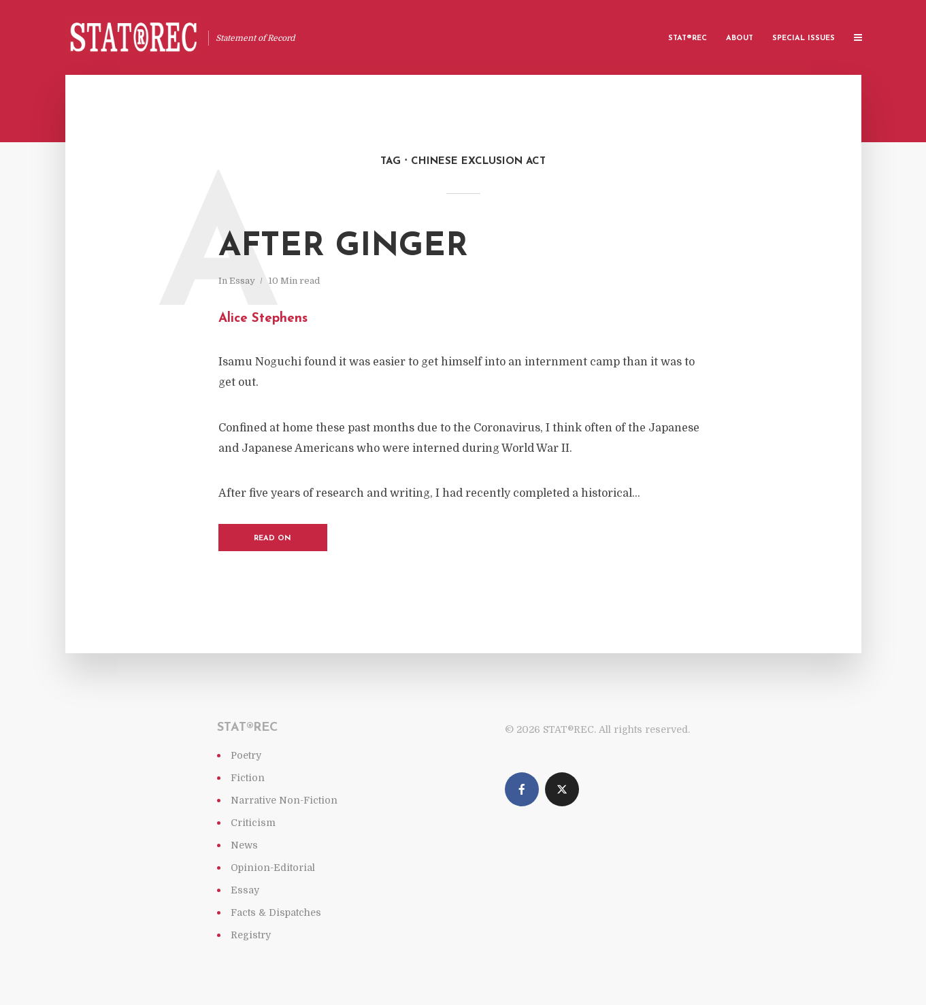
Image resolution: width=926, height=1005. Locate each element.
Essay (242, 281)
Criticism (253, 822)
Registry (251, 934)
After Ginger (343, 247)
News (244, 845)
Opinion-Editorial (273, 867)
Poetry (246, 755)
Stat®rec (687, 38)
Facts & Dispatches (276, 912)
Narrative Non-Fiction (284, 800)
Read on (272, 538)
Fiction (248, 777)
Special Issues (803, 38)
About (739, 38)
